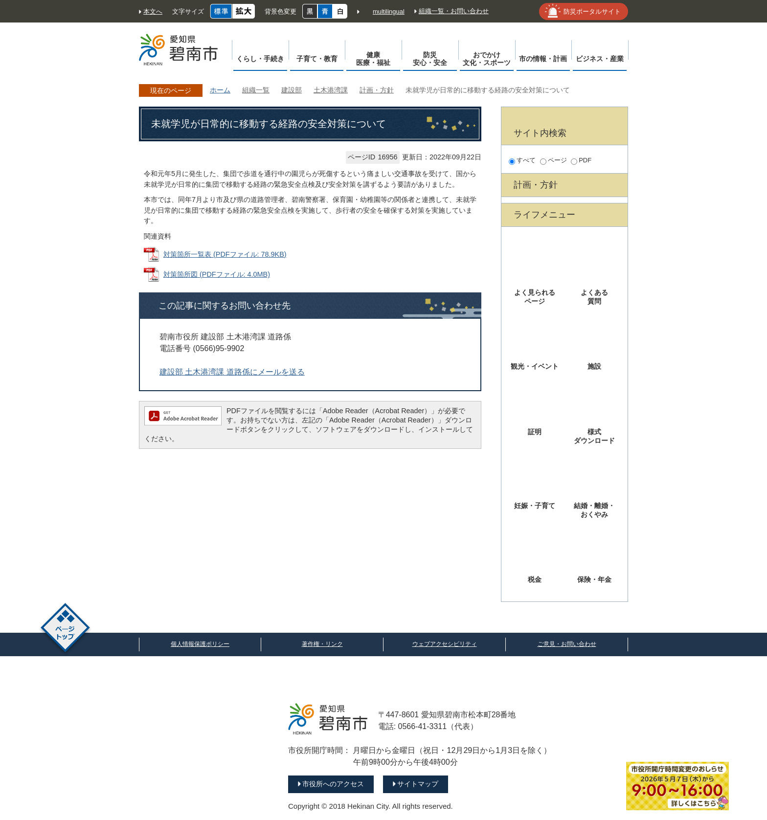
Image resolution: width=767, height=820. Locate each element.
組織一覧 (256, 90)
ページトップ (65, 629)
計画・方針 (377, 90)
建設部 (291, 90)
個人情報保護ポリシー (200, 644)
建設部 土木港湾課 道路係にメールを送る (232, 372)
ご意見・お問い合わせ (567, 644)
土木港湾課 (331, 90)
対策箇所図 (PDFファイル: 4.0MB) (216, 274)
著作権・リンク (322, 644)
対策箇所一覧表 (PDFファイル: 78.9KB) (225, 254)
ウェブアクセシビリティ (444, 644)
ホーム (220, 90)
